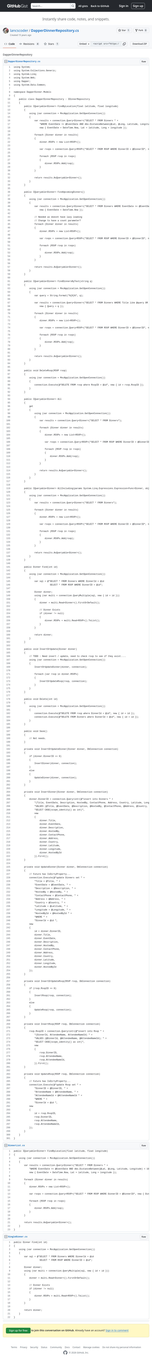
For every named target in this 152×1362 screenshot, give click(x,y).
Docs (67, 1347)
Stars (51, 44)
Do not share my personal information (121, 1347)
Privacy (23, 1347)
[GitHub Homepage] (65, 1352)
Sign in (123, 6)
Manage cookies (91, 1347)
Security (34, 1347)
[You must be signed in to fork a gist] (141, 30)
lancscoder (19, 30)
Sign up (138, 6)
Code (9, 44)
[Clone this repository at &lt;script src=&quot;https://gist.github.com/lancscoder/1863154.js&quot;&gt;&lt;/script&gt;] (106, 43)
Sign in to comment (117, 1330)
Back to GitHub (100, 6)
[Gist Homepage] (17, 6)
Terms (14, 1347)
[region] (76, 602)
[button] (124, 43)
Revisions (29, 44)
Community (56, 1347)
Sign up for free (18, 1330)
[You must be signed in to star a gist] (124, 30)
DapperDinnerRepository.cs (55, 30)
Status (44, 1347)
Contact (76, 1347)
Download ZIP (139, 43)
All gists (83, 6)
